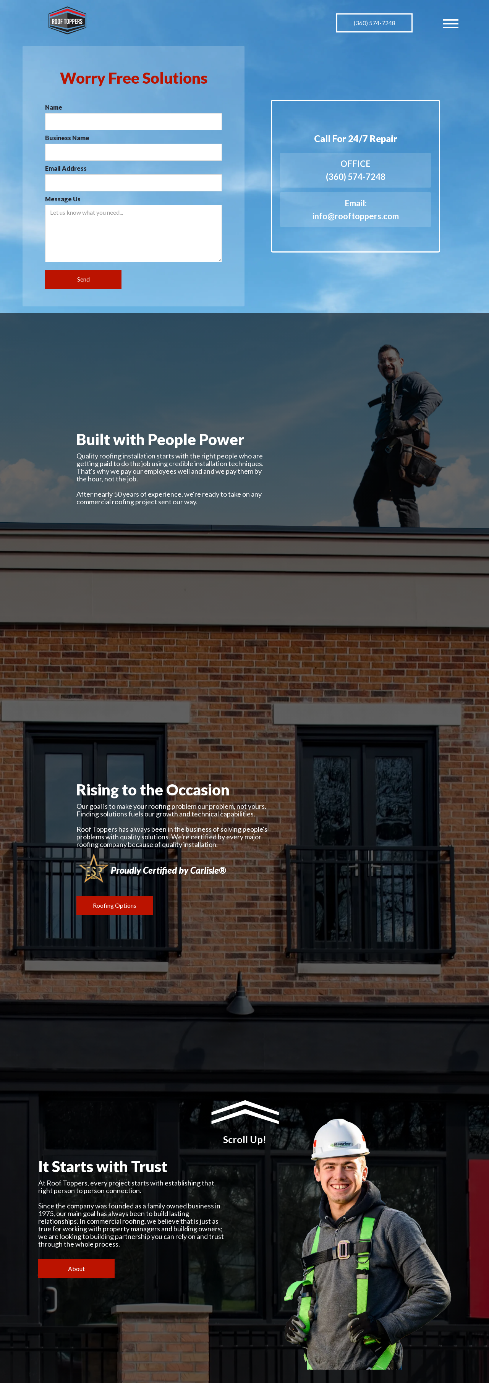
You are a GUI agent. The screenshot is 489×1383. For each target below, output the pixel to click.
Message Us (63, 198)
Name (53, 107)
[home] (67, 20)
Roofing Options (114, 905)
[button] (451, 23)
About (76, 1268)
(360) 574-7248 (374, 22)
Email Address (66, 168)
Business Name (67, 137)
